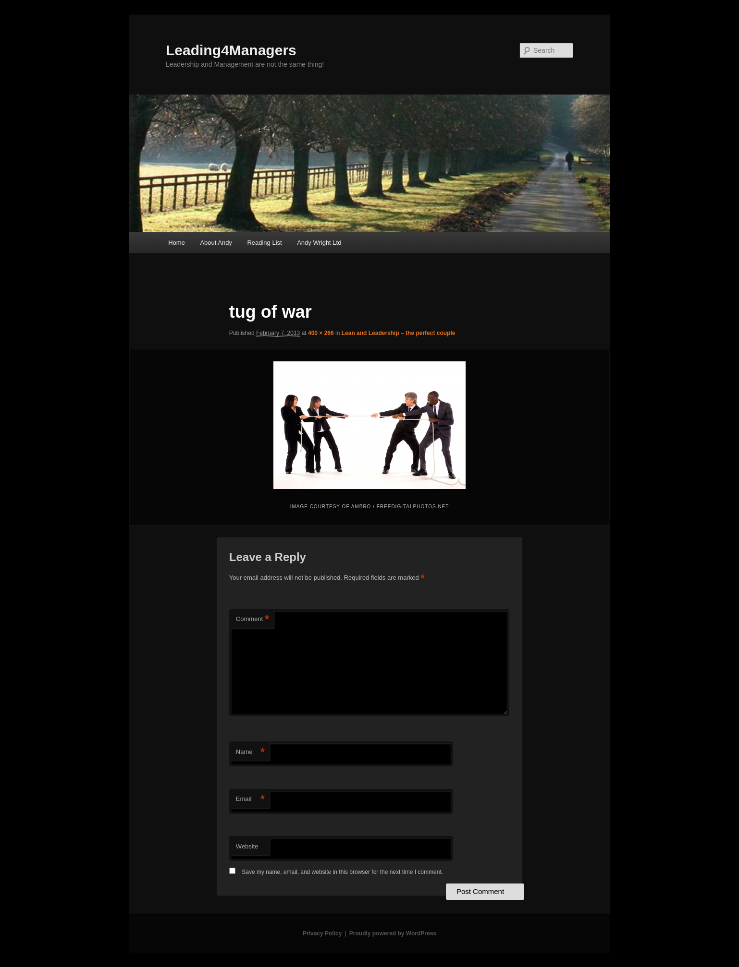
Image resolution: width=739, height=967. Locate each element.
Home (176, 242)
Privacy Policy (322, 933)
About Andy (216, 242)
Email (250, 799)
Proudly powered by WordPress (392, 933)
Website (247, 846)
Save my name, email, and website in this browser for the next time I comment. (342, 872)
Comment (252, 619)
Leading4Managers (231, 50)
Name (250, 752)
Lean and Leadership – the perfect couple (399, 333)
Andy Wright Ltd (319, 242)
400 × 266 (321, 333)
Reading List (264, 242)
